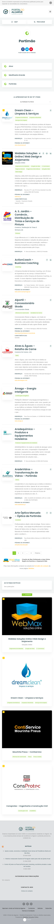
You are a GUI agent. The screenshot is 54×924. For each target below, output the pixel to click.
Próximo (37, 553)
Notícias (28, 846)
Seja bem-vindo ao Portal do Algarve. (13, 908)
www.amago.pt (19, 421)
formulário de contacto (41, 566)
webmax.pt (18, 196)
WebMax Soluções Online (30, 917)
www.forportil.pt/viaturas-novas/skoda (25, 333)
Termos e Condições (28, 911)
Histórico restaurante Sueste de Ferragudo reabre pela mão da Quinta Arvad (27, 858)
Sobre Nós (48, 908)
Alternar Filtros (27, 102)
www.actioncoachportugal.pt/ (22, 291)
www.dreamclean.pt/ (20, 145)
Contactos (31, 908)
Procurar (39, 22)
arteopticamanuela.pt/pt (21, 545)
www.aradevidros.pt (20, 504)
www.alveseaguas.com (21, 380)
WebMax (31, 568)
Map (14, 22)
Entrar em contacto (27, 891)
